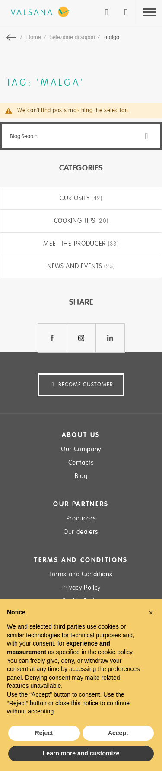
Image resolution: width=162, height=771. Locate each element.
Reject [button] (44, 732)
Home (34, 37)
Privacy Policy (80, 587)
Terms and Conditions (81, 574)
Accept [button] (118, 732)
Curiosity (76, 198)
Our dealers (81, 532)
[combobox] (81, 136)
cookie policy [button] (115, 652)
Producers (81, 518)
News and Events (75, 266)
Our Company (81, 449)
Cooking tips (76, 221)
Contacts (81, 462)
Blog (81, 476)
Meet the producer (75, 243)
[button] (151, 613)
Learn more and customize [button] (81, 753)
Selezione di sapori (73, 37)
